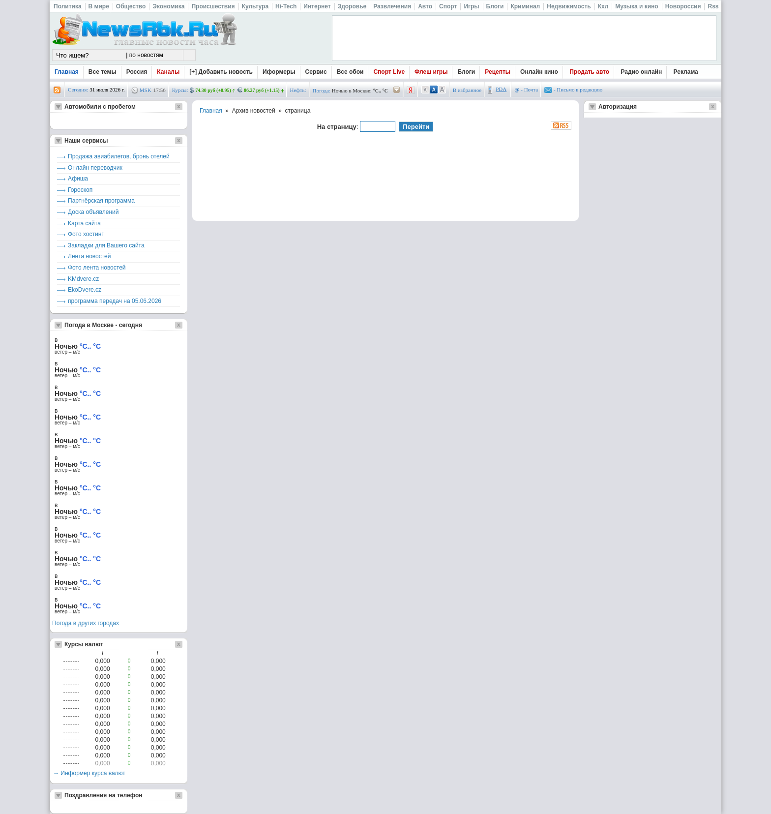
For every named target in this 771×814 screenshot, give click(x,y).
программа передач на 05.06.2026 (114, 301)
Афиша (78, 178)
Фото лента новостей (97, 267)
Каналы (168, 71)
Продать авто (589, 71)
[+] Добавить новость (221, 71)
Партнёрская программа (101, 200)
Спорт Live (389, 71)
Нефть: (298, 90)
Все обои (350, 71)
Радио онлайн (641, 71)
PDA (501, 89)
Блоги (466, 71)
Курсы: (180, 90)
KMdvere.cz (83, 278)
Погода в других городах (85, 623)
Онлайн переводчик (95, 167)
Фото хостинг (86, 234)
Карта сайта (84, 223)
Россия (137, 71)
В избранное (467, 90)
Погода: (321, 90)
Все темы (103, 71)
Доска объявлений (93, 212)
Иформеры (279, 71)
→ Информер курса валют (89, 773)
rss (57, 90)
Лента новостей (89, 256)
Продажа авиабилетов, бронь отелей (119, 156)
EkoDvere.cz (84, 289)
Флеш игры (431, 71)
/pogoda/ (396, 90)
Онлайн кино (539, 71)
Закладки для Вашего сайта (106, 245)
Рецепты (497, 71)
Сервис (316, 71)
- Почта (526, 89)
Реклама (686, 71)
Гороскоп (80, 189)
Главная (67, 71)
